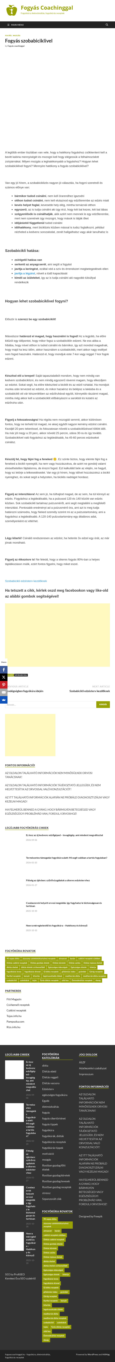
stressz (46, 1193)
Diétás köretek (59, 963)
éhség (98, 980)
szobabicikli (21, 675)
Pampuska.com (15, 1021)
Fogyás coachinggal (16, 46)
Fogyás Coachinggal (47, 7)
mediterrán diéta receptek (94, 976)
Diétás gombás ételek (39, 963)
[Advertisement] (57, 635)
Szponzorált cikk (51, 1198)
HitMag (105, 1354)
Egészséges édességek (58, 967)
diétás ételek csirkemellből (33, 967)
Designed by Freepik (90, 1216)
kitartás (36, 976)
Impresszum (86, 1074)
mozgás (16, 36)
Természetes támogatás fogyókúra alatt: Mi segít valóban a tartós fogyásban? (66, 857)
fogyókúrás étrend (32, 971)
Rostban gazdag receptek (56, 1187)
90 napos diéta (13, 958)
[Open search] (107, 24)
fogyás (8, 36)
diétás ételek (12, 967)
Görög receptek (96, 971)
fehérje (93, 967)
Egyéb (45, 1100)
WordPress (93, 1354)
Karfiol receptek (14, 976)
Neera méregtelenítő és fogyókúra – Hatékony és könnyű (56, 925)
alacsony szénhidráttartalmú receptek (39, 958)
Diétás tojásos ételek (93, 963)
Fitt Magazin (14, 999)
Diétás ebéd (49, 1071)
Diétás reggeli (50, 1077)
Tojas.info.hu (14, 1016)
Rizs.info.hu (13, 1027)
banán (72, 958)
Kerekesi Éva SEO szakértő (20, 1278)
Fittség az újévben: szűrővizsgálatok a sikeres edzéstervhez (58, 880)
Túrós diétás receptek (49, 980)
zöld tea (65, 980)
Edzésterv (48, 1089)
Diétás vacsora (50, 1083)
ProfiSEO (19, 1274)
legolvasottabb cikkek (52, 976)
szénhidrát (24, 980)
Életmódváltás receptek (82, 980)
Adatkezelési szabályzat (93, 1068)
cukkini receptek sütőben (89, 958)
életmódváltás (50, 1106)
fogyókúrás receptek (54, 1142)
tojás (34, 980)
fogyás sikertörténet (54, 1118)
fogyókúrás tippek (52, 1147)
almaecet (63, 958)
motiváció (48, 1153)
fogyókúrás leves (14, 971)
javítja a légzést (25, 273)
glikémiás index (68, 971)
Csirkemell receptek (18, 1004)
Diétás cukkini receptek (17, 963)
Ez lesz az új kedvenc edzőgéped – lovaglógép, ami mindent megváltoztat (64, 835)
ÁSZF (82, 1062)
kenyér (27, 976)
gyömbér (82, 971)
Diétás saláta (74, 963)
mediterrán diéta (72, 976)
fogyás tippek (50, 1124)
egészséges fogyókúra (54, 1095)
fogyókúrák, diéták (53, 1136)
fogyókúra (48, 1130)
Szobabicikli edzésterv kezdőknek (26, 581)
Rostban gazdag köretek (56, 1175)
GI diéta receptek (51, 971)
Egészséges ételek (79, 967)
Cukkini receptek (16, 1010)
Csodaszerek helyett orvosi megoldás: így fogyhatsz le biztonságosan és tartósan (30, 1203)
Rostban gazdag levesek (56, 1181)
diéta (45, 1065)
